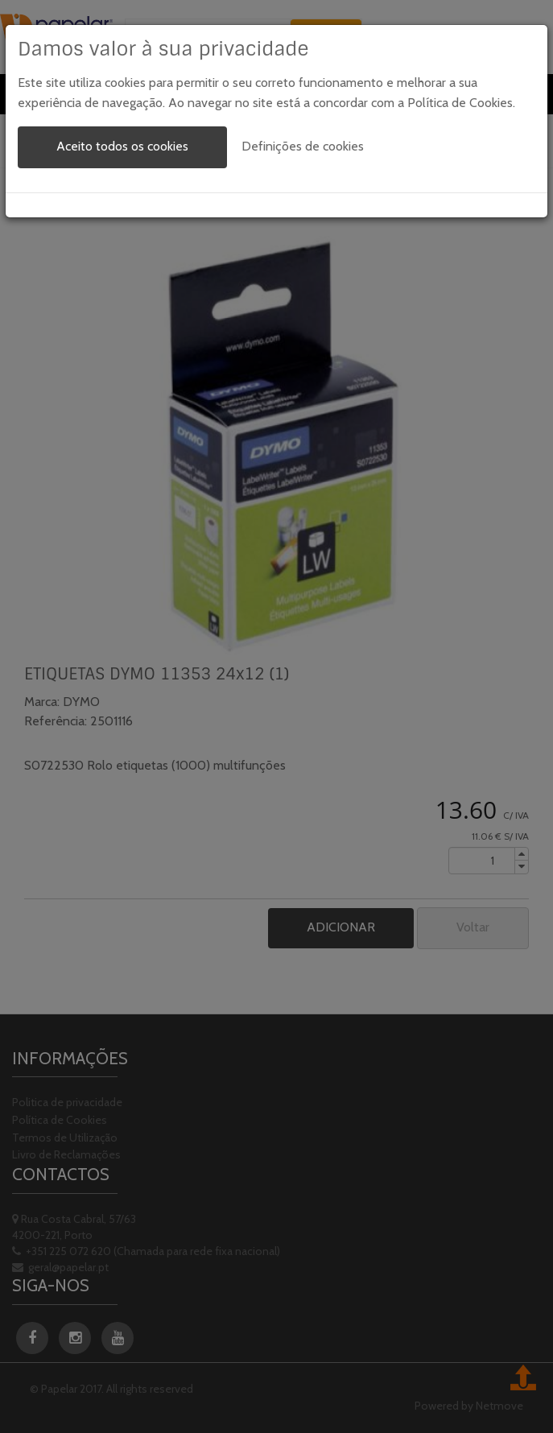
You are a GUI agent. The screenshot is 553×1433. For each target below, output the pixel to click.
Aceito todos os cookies (122, 146)
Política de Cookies (460, 102)
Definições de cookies (302, 146)
